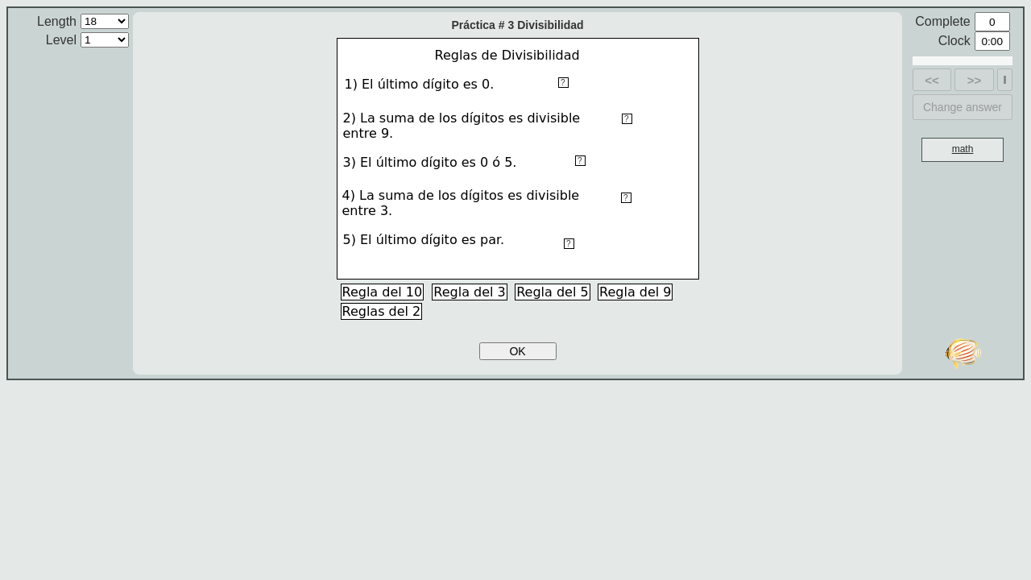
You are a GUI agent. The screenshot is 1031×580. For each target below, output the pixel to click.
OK (517, 351)
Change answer (962, 107)
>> (974, 80)
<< (932, 80)
